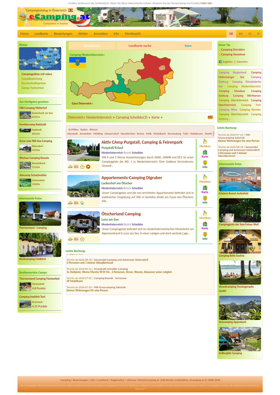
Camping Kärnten (250, 109)
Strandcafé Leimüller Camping (111, 271)
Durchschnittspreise (34, 83)
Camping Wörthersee (247, 95)
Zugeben (228, 61)
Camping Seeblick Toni (32, 296)
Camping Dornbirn (233, 49)
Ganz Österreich (82, 103)
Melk (149, 133)
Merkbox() (133, 34)
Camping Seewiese (233, 54)
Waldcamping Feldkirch (32, 259)
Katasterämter (239, 385)
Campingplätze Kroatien (218, 385)
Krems (140, 133)
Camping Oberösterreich (233, 100)
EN (240, 33)
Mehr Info (206, 3)
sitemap (131, 380)
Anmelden (101, 34)
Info (116, 34)
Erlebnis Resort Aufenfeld (233, 193)
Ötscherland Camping (121, 213)
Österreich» (76, 117)
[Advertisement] (40, 345)
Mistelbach (159, 133)
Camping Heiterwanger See (240, 75)
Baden (84, 129)
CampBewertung (32, 78)
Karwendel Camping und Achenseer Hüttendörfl (239, 141)
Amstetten (85, 133)
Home (24, 34)
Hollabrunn (196, 133)
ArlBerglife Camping (230, 353)
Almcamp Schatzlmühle (33, 175)
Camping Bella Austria (231, 255)
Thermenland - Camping (33, 227)
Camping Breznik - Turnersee (110, 280)
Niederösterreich (100, 117)
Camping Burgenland (232, 72)
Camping (65, 380)
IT (258, 33)
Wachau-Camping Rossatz (34, 158)
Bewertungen (63, 34)
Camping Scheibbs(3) (133, 117)
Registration (117, 380)
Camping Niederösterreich (244, 86)
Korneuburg (174, 133)
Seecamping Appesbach (232, 322)
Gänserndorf (112, 133)
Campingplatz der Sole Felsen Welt (239, 224)
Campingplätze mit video (37, 74)
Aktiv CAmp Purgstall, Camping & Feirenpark (142, 142)
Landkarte (41, 34)
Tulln (185, 133)
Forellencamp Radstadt (33, 124)
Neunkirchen (128, 133)
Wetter (83, 34)
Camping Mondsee (232, 91)
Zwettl (208, 133)
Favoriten (242, 61)
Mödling (98, 133)
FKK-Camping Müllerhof (33, 108)
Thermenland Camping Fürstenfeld (40, 278)
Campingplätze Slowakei (162, 385)
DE (231, 34)
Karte (157, 117)
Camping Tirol (251, 105)
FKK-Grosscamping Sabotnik (110, 289)
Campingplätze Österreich (35, 385)
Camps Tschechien (33, 88)
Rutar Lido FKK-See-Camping (36, 141)
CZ (249, 33)
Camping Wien (228, 109)
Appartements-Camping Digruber (132, 177)
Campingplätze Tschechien (116, 385)
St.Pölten (73, 129)
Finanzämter (252, 385)
